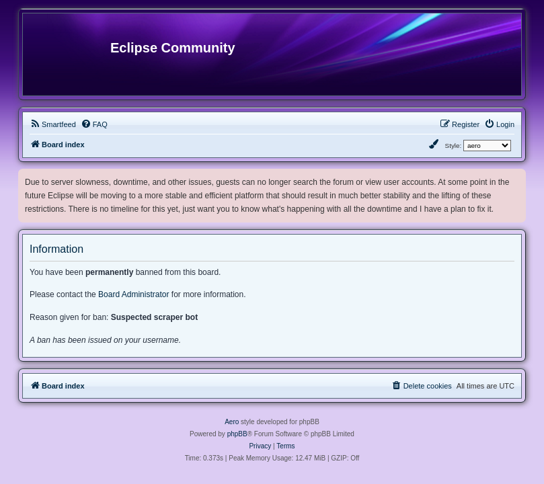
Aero (232, 422)
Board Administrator (133, 294)
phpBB (237, 434)
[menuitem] (53, 124)
